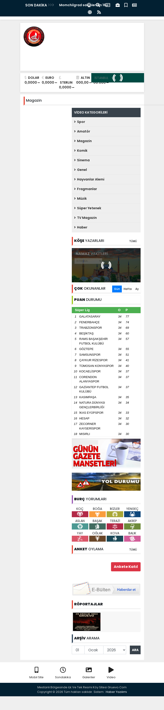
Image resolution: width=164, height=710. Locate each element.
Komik (80, 150)
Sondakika (63, 673)
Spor (79, 121)
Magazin (83, 141)
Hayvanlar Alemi (89, 179)
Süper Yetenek (87, 208)
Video (111, 673)
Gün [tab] (117, 289)
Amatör (82, 131)
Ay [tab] (137, 289)
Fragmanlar (85, 189)
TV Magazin (85, 217)
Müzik (80, 198)
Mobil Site (36, 673)
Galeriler (88, 673)
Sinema (82, 160)
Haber (80, 227)
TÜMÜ (133, 241)
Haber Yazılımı (116, 692)
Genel (80, 169)
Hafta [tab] (128, 289)
